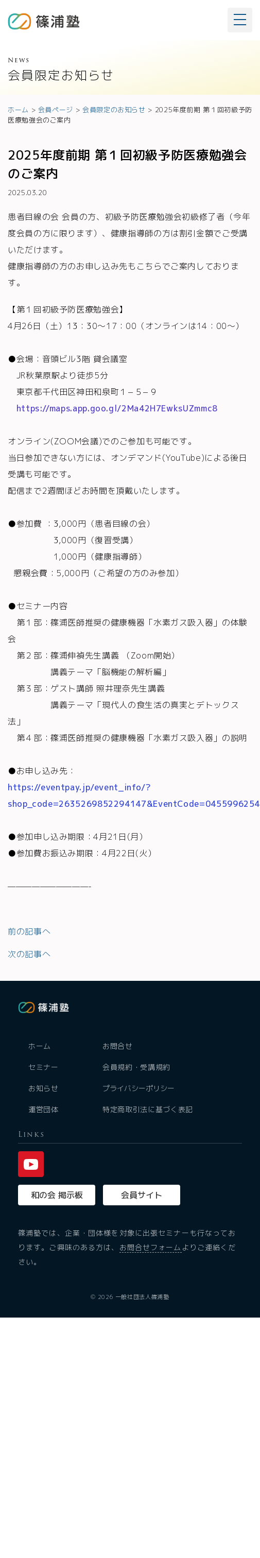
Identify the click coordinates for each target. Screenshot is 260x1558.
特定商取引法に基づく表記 (147, 1109)
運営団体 (43, 1109)
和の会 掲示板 (57, 1195)
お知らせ (43, 1088)
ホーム (39, 1046)
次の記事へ (29, 954)
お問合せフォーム (150, 1247)
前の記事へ (29, 931)
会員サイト (141, 1195)
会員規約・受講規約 (136, 1067)
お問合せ (117, 1046)
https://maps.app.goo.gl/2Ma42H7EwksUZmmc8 (117, 408)
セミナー (43, 1067)
